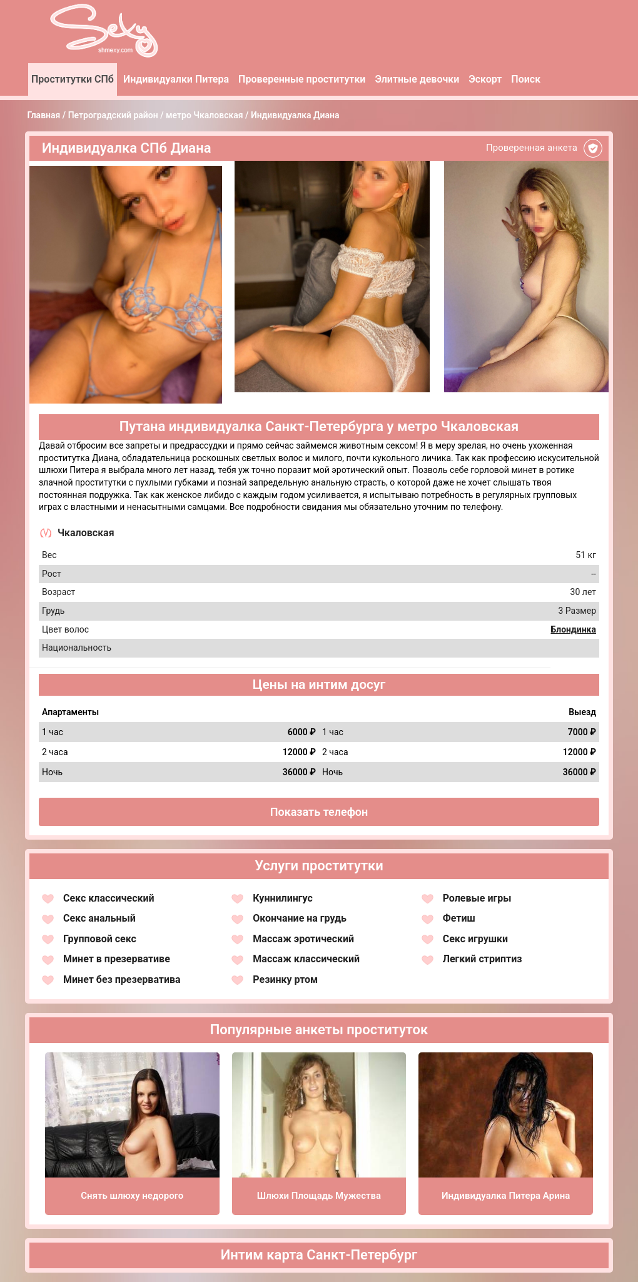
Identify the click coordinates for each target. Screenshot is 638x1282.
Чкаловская (86, 533)
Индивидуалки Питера (176, 79)
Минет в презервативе (116, 959)
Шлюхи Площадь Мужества (319, 1195)
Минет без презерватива (122, 979)
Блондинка (573, 629)
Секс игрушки (475, 939)
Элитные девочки (417, 79)
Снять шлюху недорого (132, 1195)
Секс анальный (99, 918)
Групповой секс (99, 939)
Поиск (525, 79)
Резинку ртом (285, 979)
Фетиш (459, 918)
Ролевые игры (477, 898)
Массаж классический (306, 959)
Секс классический (108, 898)
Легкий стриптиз (482, 959)
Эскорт (485, 79)
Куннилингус (282, 898)
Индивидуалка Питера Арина (506, 1195)
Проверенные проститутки (301, 79)
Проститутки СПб (72, 79)
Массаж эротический (303, 939)
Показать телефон (319, 811)
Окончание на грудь (300, 918)
